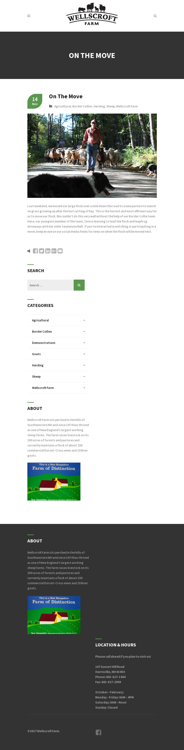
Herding (99, 106)
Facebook (98, 732)
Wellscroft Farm (127, 106)
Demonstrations (43, 343)
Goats (36, 354)
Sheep (110, 106)
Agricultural (62, 106)
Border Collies (82, 106)
